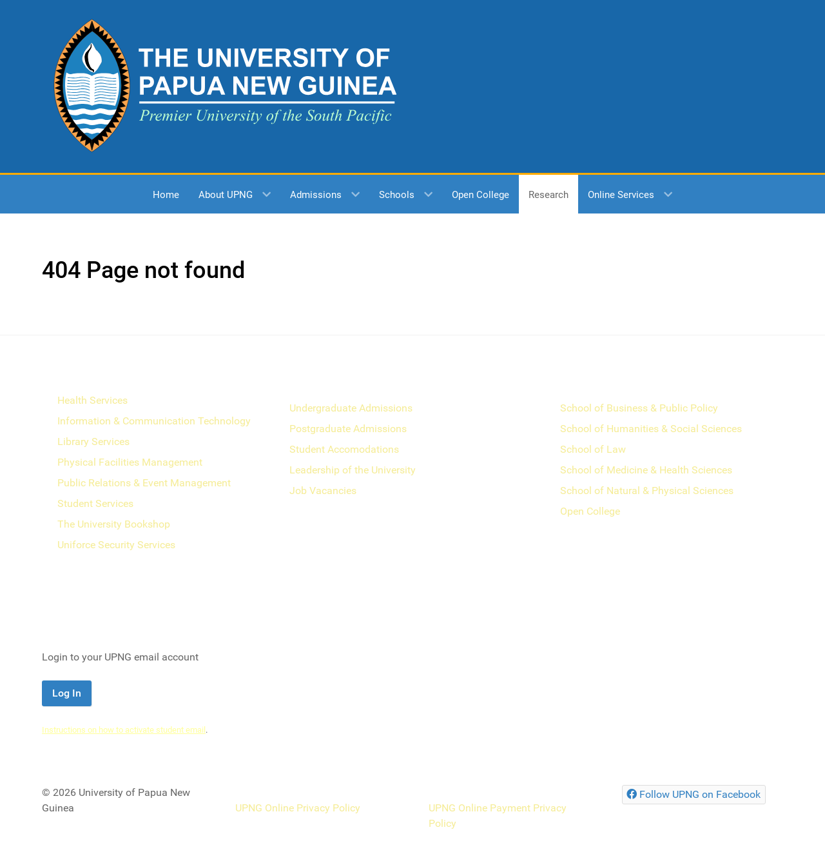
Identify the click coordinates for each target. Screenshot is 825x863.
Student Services (95, 503)
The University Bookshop (113, 524)
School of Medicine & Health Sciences (646, 470)
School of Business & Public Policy (639, 408)
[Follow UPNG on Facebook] (694, 794)
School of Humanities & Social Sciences (651, 428)
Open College (590, 511)
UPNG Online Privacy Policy (297, 808)
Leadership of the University (352, 470)
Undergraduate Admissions (350, 408)
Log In (66, 693)
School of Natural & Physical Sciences (646, 490)
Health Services (92, 400)
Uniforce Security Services (116, 545)
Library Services (93, 441)
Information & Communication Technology (154, 421)
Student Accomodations (344, 449)
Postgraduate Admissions (348, 428)
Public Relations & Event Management (144, 483)
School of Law (593, 449)
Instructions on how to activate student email (124, 730)
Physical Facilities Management (129, 462)
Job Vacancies (322, 490)
